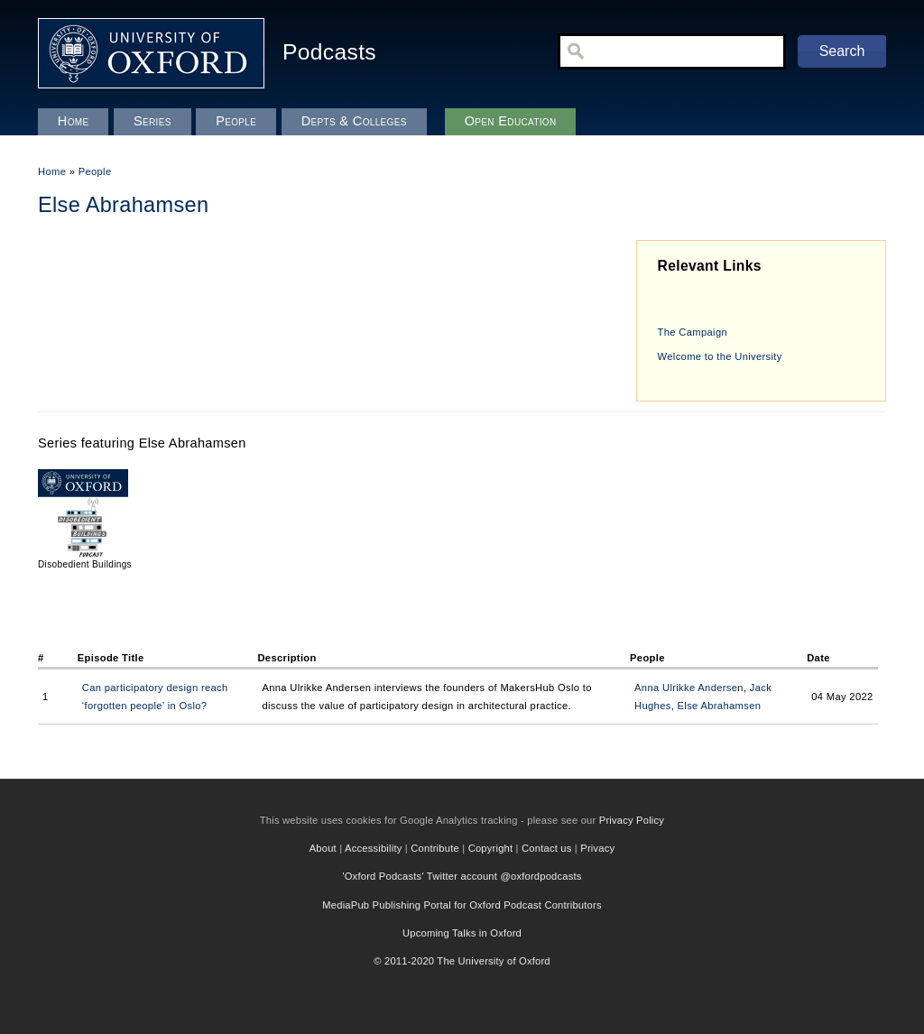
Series (152, 121)
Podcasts (329, 52)
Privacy (597, 848)
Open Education (511, 121)
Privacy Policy (631, 820)
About (323, 848)
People (95, 171)
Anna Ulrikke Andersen (689, 687)
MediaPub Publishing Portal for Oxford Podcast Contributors (461, 905)
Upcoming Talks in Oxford (462, 933)
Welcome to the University (720, 356)
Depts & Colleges (354, 121)
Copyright (490, 848)
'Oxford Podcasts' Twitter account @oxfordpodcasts (461, 876)
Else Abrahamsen (720, 705)
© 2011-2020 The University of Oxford (462, 961)
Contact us (546, 848)
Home (52, 171)
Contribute (435, 848)
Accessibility (373, 848)
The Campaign (692, 332)
